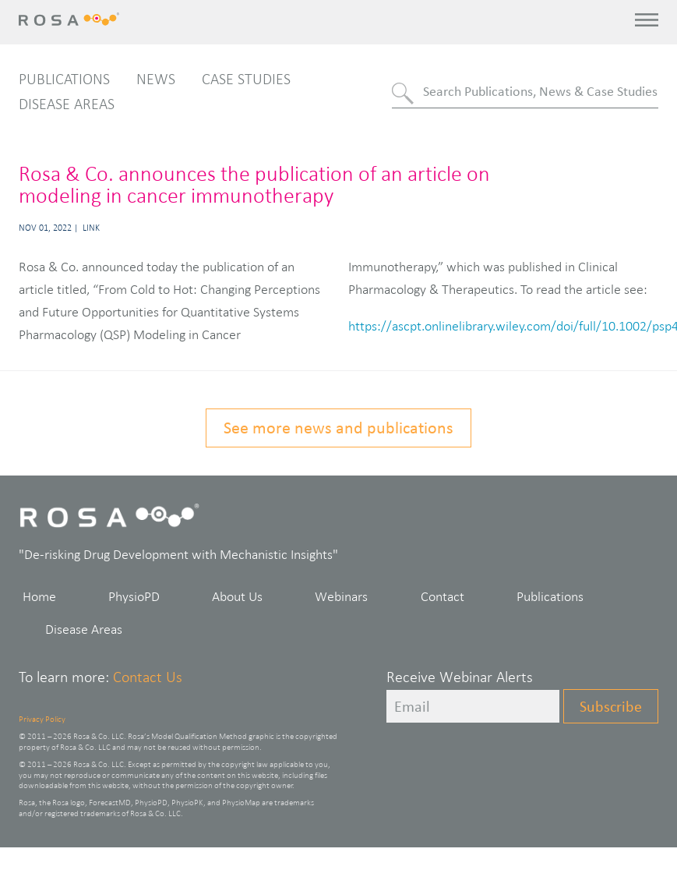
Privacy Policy (42, 718)
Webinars (341, 596)
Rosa (72, 19)
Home (39, 596)
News (155, 78)
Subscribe (611, 706)
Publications (64, 78)
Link (91, 227)
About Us (237, 596)
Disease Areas (67, 103)
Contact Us (147, 676)
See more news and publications (338, 428)
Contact (442, 596)
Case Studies (246, 78)
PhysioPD (134, 596)
